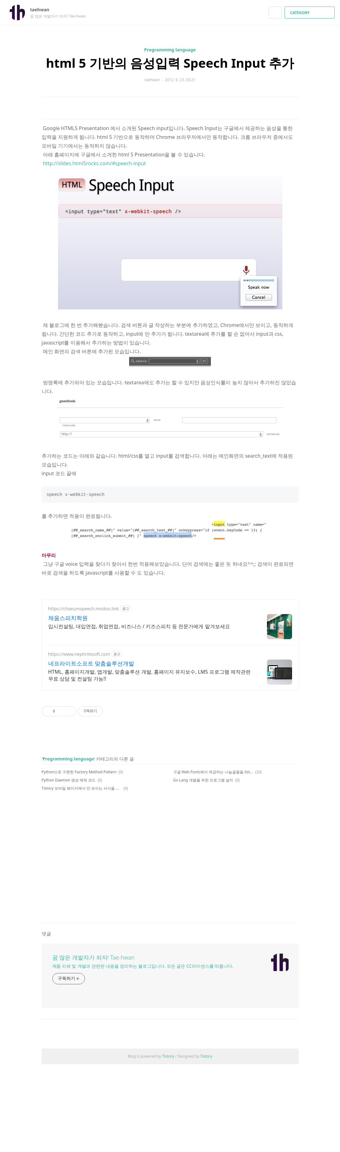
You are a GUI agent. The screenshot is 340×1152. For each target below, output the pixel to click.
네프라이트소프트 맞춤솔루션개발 (91, 751)
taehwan (42, 10)
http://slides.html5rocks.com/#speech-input (94, 251)
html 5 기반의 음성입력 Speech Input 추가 (170, 62)
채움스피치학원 (68, 705)
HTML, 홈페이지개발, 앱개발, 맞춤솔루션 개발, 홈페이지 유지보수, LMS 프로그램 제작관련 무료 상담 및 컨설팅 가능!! (149, 763)
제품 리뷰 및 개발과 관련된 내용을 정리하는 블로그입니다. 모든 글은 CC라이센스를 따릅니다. (142, 1054)
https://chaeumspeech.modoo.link (83, 696)
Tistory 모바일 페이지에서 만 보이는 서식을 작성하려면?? (82, 876)
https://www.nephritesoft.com (79, 741)
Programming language (170, 50)
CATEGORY (310, 12)
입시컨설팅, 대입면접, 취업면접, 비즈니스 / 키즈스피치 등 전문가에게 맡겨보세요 (139, 714)
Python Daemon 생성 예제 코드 (69, 868)
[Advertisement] (170, 156)
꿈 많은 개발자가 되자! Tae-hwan (93, 1045)
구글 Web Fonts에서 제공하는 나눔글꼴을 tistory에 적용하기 (213, 859)
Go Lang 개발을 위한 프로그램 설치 (203, 868)
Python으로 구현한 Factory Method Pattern (79, 859)
